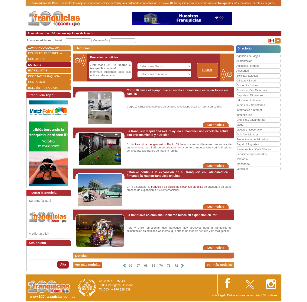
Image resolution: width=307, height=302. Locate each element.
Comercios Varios (247, 85)
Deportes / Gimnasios (249, 95)
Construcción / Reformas (251, 90)
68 (146, 265)
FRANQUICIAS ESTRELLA (45, 53)
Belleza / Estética (247, 75)
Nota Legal (218, 295)
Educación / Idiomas (248, 100)
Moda (239, 124)
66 (131, 265)
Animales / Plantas (247, 65)
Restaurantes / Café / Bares (253, 149)
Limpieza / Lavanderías (250, 119)
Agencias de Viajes (248, 56)
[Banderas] (274, 41)
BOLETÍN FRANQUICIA (43, 87)
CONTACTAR (36, 82)
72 (176, 265)
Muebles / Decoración (249, 129)
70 (161, 265)
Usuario (58, 40)
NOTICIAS (34, 64)
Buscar (207, 70)
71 (169, 265)
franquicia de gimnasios (150, 144)
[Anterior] (124, 265)
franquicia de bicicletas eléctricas (171, 186)
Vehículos (242, 168)
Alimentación (244, 60)
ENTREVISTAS (37, 70)
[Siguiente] (182, 265)
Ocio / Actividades (247, 134)
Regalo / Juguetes (247, 144)
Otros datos (270, 295)
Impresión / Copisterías (250, 105)
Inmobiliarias (244, 114)
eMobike (198, 186)
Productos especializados (252, 139)
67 (138, 265)
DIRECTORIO (36, 59)
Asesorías (242, 70)
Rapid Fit (173, 144)
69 (153, 265)
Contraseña (100, 40)
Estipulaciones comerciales (244, 295)
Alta (63, 264)
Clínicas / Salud (246, 80)
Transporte (243, 164)
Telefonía (242, 159)
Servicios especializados (251, 154)
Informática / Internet (249, 110)
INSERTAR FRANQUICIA (44, 76)
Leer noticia (215, 124)
